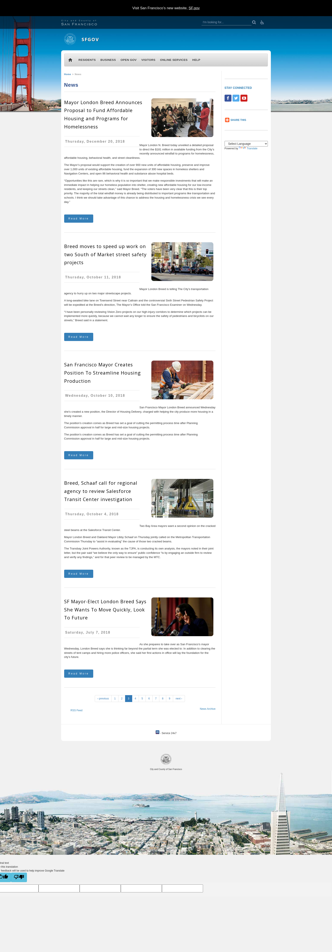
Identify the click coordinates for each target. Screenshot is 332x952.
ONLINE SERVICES (174, 60)
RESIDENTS (87, 60)
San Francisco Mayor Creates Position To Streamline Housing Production (102, 372)
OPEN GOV (129, 60)
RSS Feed (76, 710)
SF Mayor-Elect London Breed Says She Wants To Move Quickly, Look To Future (105, 609)
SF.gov (194, 8)
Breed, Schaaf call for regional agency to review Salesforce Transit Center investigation (100, 491)
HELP (196, 60)
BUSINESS (108, 60)
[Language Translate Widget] (246, 144)
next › (179, 698)
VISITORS (148, 60)
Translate (248, 148)
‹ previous (103, 698)
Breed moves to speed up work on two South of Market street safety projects (105, 254)
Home (67, 74)
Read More (78, 218)
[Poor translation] (19, 877)
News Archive (208, 708)
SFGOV (90, 39)
